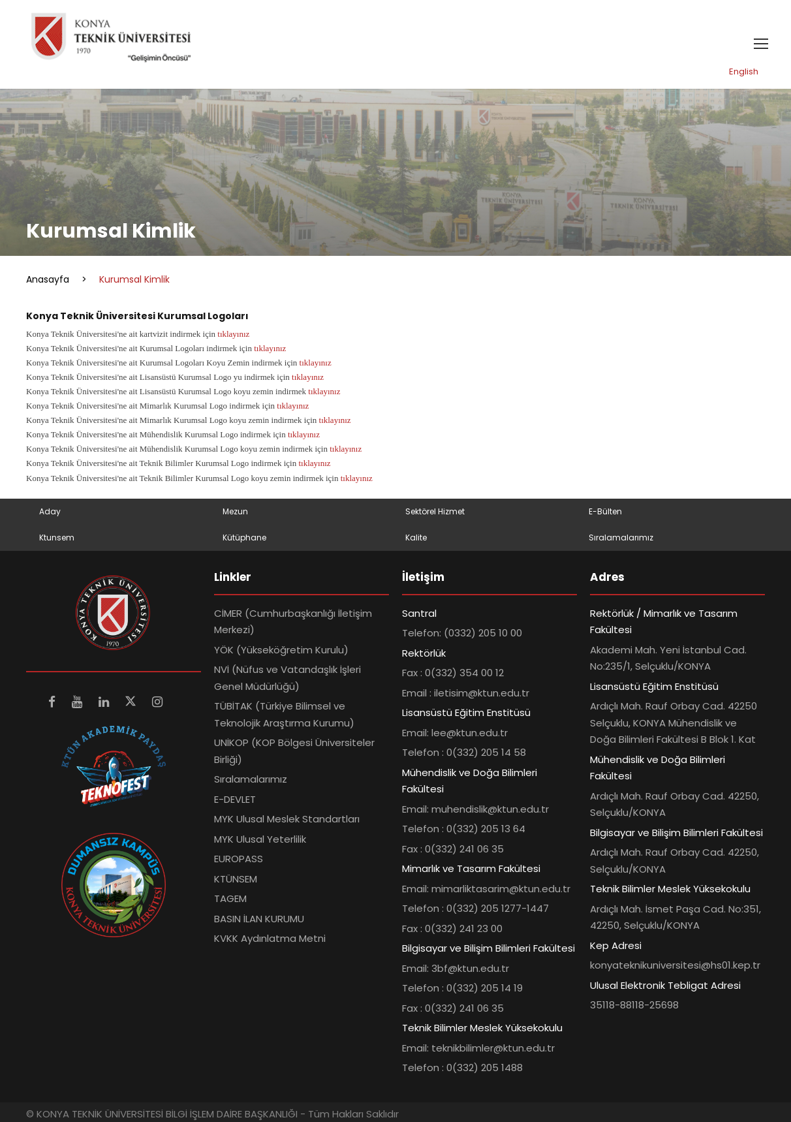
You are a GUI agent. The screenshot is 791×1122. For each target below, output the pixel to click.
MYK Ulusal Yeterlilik (260, 839)
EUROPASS (238, 858)
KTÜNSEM (235, 879)
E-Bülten (605, 511)
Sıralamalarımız (621, 537)
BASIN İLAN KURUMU (259, 919)
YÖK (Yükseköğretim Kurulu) (281, 650)
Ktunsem (56, 537)
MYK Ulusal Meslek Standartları (287, 819)
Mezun (235, 511)
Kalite (416, 537)
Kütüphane (244, 537)
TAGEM (230, 898)
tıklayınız (233, 334)
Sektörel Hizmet (435, 511)
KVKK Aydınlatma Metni (270, 938)
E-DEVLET (235, 799)
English (743, 71)
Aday (50, 511)
